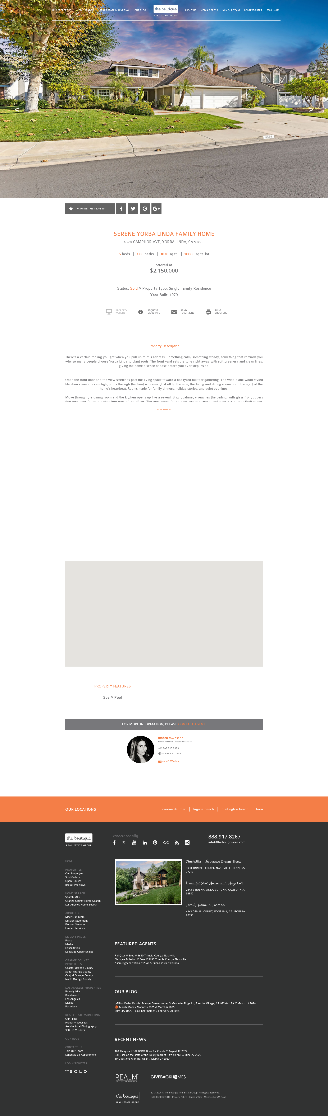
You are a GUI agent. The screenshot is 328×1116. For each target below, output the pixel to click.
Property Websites (76, 1022)
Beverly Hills (72, 991)
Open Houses (73, 881)
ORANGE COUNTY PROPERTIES (77, 962)
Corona (174, 963)
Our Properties (74, 873)
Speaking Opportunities (79, 951)
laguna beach (203, 809)
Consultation (72, 948)
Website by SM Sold (215, 1097)
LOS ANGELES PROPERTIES (83, 987)
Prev (17, 110)
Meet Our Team (75, 916)
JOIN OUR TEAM (231, 10)
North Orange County (78, 979)
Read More (164, 409)
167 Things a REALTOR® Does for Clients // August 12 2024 (151, 1051)
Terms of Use (195, 1097)
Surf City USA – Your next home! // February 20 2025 (147, 1010)
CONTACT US (73, 1047)
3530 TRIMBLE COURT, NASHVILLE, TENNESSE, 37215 (218, 866)
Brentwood (71, 995)
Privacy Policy (179, 1097)
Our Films (71, 1018)
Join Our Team (74, 1051)
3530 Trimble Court (149, 955)
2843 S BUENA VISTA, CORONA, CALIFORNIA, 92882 (218, 888)
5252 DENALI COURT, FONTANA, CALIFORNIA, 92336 (218, 910)
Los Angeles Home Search (81, 904)
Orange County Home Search (83, 900)
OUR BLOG (140, 10)
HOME (69, 861)
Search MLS (72, 897)
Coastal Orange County (79, 967)
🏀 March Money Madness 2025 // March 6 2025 (144, 1007)
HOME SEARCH (85, 10)
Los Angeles (72, 999)
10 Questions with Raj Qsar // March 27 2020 (142, 1058)
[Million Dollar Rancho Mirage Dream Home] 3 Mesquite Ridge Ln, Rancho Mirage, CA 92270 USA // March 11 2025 (185, 1003)
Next (311, 110)
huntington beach (235, 809)
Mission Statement (76, 920)
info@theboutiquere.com (226, 842)
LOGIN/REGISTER (253, 10)
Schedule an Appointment (80, 1054)
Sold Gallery (72, 877)
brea (259, 809)
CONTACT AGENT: (192, 724)
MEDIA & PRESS (209, 10)
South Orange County (78, 971)
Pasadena (71, 1006)
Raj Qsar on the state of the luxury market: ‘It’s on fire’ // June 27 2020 (158, 1054)
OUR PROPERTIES (61, 10)
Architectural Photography (81, 1026)
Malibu (69, 1002)
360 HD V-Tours (75, 1030)
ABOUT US (190, 10)
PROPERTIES (73, 869)
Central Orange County (79, 975)
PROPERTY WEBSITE (121, 311)
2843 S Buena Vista (155, 963)
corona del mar (174, 809)
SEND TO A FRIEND (188, 311)
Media (69, 944)
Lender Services (75, 928)
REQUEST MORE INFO (153, 311)
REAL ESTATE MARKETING (114, 10)
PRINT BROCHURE (221, 311)
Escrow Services (75, 924)
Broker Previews (75, 884)
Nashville (169, 955)
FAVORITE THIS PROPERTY (91, 208)
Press (68, 940)
